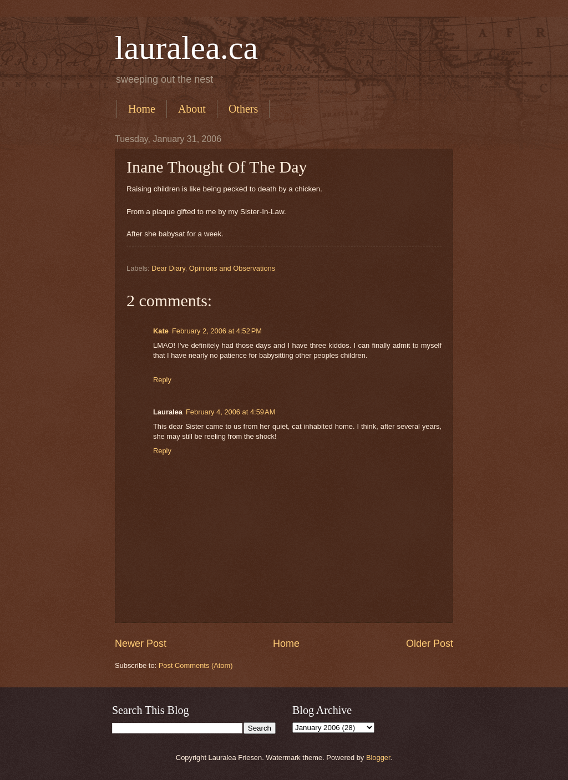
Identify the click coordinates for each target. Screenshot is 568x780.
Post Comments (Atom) (196, 665)
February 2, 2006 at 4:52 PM (217, 331)
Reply (162, 380)
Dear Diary (168, 268)
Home (141, 109)
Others (243, 109)
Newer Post (140, 643)
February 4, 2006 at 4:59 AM (230, 412)
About (192, 109)
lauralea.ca (186, 47)
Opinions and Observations (232, 268)
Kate (161, 331)
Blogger (378, 757)
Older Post (429, 643)
